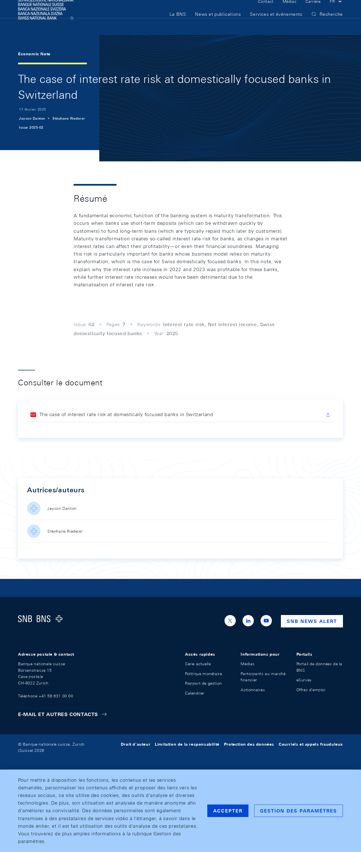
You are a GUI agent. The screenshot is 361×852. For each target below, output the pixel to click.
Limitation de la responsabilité (187, 744)
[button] (336, 11)
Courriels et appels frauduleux (311, 744)
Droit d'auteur (135, 744)
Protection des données (249, 744)
